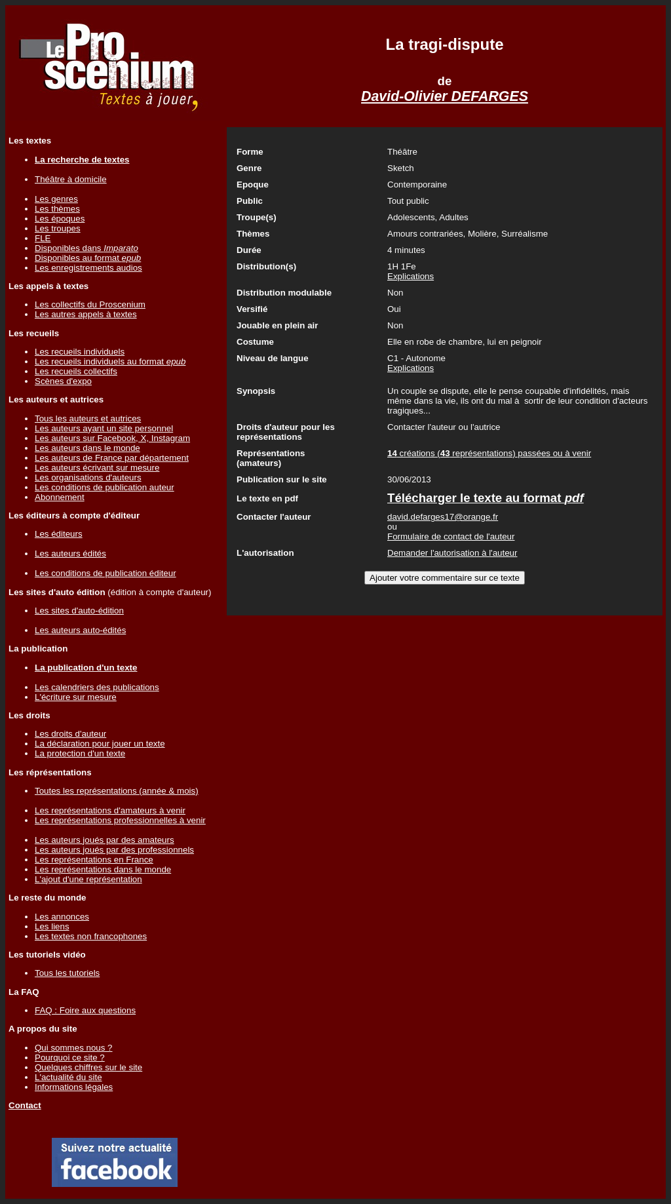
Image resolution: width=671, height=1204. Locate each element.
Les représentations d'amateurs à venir (110, 810)
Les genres (56, 199)
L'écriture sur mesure (76, 697)
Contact (25, 1105)
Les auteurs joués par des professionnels (114, 850)
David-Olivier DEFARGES (444, 96)
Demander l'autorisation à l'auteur (452, 553)
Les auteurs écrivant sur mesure (97, 468)
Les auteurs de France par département (112, 458)
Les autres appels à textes (86, 314)
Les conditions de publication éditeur (105, 573)
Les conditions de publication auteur (104, 487)
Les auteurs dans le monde (87, 448)
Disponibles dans (86, 248)
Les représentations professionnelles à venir (120, 820)
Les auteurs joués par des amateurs (104, 840)
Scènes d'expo (63, 381)
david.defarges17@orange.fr (442, 517)
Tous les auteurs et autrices (88, 418)
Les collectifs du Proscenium (90, 304)
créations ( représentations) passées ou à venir (489, 453)
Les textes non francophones (91, 936)
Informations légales (74, 1087)
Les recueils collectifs (76, 371)
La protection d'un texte (80, 753)
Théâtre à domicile (71, 179)
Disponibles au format (88, 258)
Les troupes (58, 228)
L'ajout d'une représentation (88, 879)
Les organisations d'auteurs (88, 477)
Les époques (60, 218)
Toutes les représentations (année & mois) (117, 791)
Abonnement (60, 497)
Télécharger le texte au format (485, 498)
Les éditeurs (59, 534)
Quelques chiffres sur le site (88, 1067)
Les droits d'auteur (70, 734)
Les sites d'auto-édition (79, 610)
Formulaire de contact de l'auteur (450, 536)
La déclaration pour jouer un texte (100, 743)
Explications (410, 276)
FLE (42, 238)
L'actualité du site (68, 1077)
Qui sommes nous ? (74, 1048)
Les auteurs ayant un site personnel (104, 428)
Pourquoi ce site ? (70, 1057)
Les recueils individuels (80, 352)
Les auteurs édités (70, 553)
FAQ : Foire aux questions (85, 1010)
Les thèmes (57, 209)
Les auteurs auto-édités (80, 630)
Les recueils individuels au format (110, 361)
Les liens (52, 926)
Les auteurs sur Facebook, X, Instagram (112, 438)
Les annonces (62, 917)
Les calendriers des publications (97, 687)
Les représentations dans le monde (103, 869)
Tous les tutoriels (67, 973)
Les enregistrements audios (88, 268)
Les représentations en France (94, 859)
